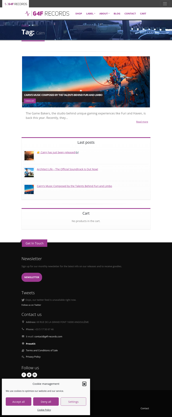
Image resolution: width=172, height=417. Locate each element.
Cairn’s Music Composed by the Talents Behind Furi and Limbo (74, 186)
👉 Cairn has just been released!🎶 (58, 152)
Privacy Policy (33, 356)
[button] (84, 384)
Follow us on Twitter (31, 304)
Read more (142, 121)
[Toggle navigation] (165, 3)
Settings (73, 401)
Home (25, 25)
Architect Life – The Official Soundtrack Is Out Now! (67, 169)
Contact (145, 408)
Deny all (46, 401)
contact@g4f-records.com (48, 336)
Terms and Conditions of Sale (42, 350)
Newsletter (31, 277)
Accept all (18, 401)
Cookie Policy (44, 409)
